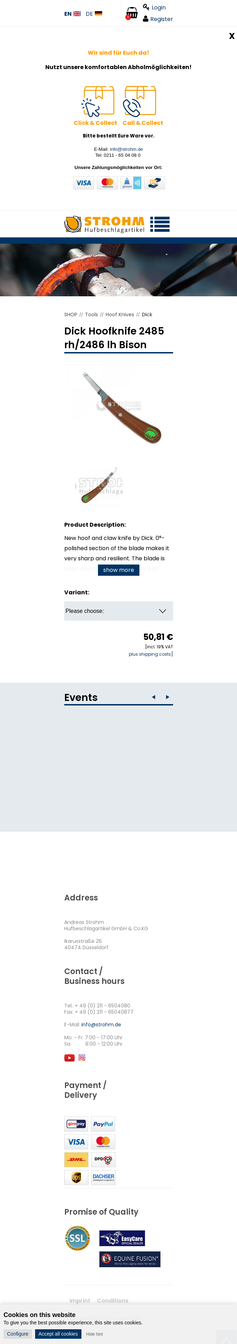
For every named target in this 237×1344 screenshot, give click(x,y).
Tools (91, 314)
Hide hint (94, 1334)
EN (72, 14)
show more (118, 570)
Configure (17, 1334)
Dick (147, 314)
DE (94, 14)
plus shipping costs (150, 654)
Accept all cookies (58, 1334)
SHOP (70, 314)
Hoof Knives (120, 314)
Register (158, 19)
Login (154, 8)
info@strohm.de (126, 149)
